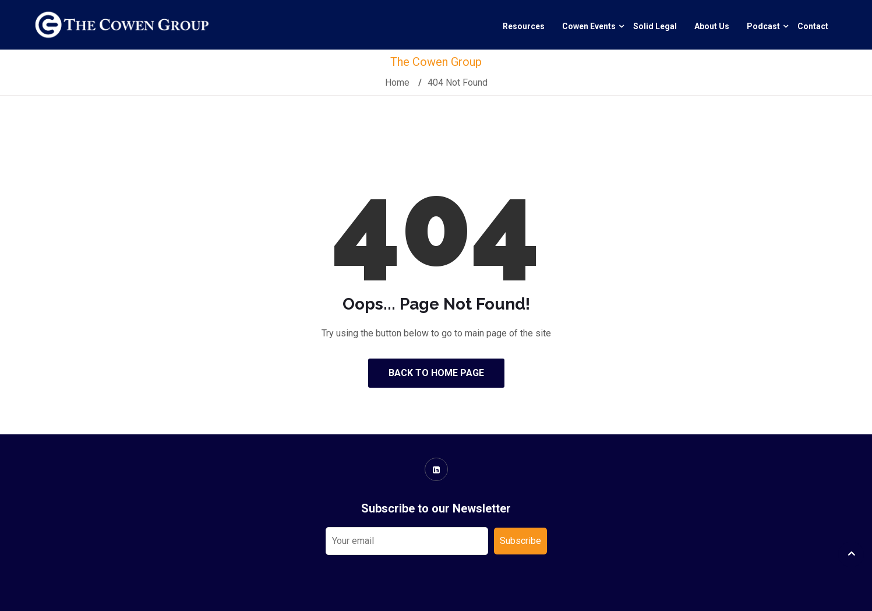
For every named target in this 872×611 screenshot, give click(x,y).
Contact (812, 26)
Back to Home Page (436, 372)
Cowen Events (589, 26)
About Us (711, 26)
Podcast (763, 26)
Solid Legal (655, 26)
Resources (524, 26)
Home (397, 82)
